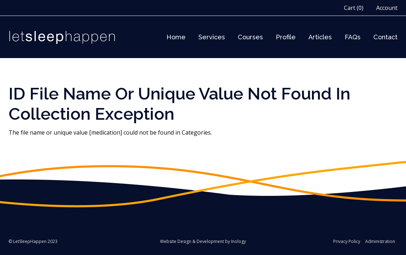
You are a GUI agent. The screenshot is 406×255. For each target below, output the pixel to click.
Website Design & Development (192, 241)
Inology (238, 241)
